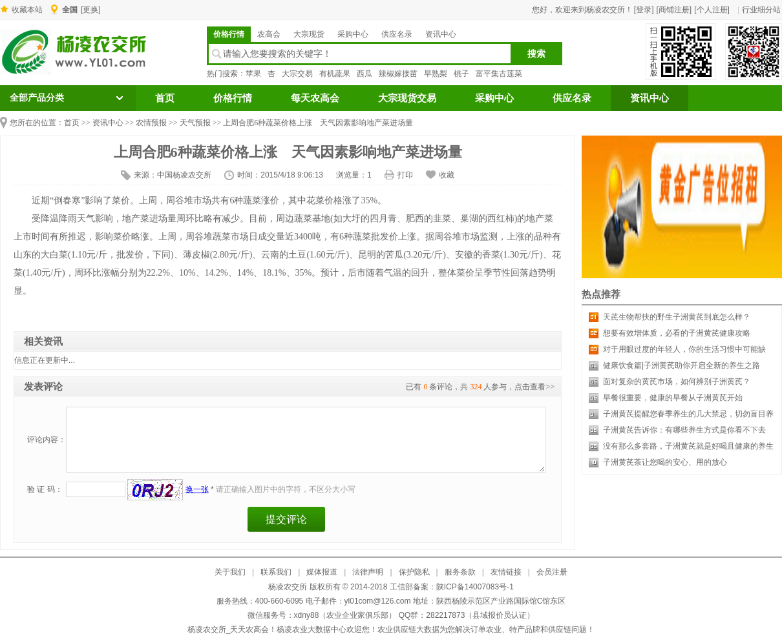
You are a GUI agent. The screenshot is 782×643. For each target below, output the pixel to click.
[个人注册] (712, 9)
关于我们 (230, 572)
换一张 (197, 489)
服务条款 (460, 572)
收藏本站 (27, 9)
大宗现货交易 (407, 98)
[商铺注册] (674, 9)
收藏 (446, 174)
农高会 (268, 34)
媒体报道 (321, 572)
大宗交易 (297, 73)
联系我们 (275, 572)
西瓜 (364, 73)
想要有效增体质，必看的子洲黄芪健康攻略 (676, 333)
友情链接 (506, 572)
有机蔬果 (334, 73)
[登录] (644, 9)
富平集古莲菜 (499, 73)
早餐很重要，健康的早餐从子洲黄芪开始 (673, 397)
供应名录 (396, 34)
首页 (164, 98)
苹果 (253, 73)
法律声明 (367, 572)
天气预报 (195, 122)
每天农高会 (315, 98)
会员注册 (551, 572)
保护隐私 (414, 572)
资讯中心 (440, 34)
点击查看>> (534, 386)
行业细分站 (761, 9)
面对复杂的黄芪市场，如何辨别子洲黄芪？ (676, 381)
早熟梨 (435, 73)
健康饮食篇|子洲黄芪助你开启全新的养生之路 (681, 365)
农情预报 (151, 122)
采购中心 (352, 34)
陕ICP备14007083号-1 (475, 586)
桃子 (461, 73)
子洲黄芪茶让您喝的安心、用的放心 (665, 462)
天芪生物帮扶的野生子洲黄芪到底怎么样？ (676, 317)
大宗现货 (308, 34)
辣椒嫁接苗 (398, 73)
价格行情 (228, 34)
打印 (405, 174)
